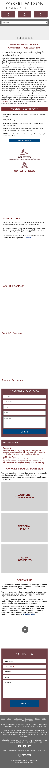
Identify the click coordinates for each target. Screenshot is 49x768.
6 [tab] (32, 38)
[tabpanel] (24, 31)
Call (8, 14)
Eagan (28, 724)
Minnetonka (7, 726)
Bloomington (11, 724)
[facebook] (19, 746)
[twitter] (24, 746)
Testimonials (28, 719)
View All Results (24, 140)
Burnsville (21, 724)
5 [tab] (29, 38)
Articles (37, 719)
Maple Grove (43, 724)
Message (9, 682)
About (9, 719)
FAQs (44, 719)
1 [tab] (17, 38)
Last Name (9, 666)
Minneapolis (42, 726)
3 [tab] (23, 38)
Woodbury (26, 726)
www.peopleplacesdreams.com (24, 762)
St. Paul (33, 726)
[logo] (24, 5)
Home (3, 719)
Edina (35, 724)
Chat (41, 14)
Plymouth (17, 726)
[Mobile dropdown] (24, 22)
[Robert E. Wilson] (24, 194)
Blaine (3, 724)
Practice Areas (18, 719)
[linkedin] (29, 746)
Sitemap (23, 721)
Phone (8, 672)
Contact (31, 721)
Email (7, 677)
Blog (17, 721)
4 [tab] (26, 38)
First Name (9, 661)
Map (24, 14)
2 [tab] (20, 38)
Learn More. (28, 238)
